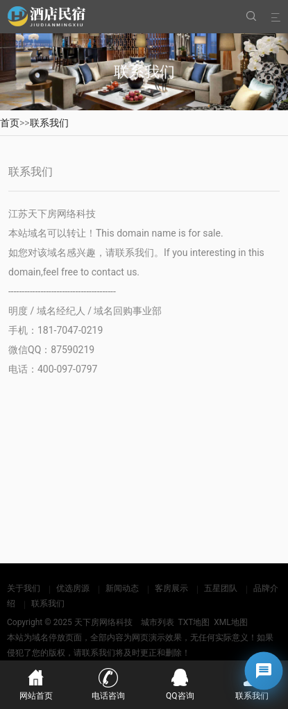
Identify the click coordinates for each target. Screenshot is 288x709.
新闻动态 (122, 588)
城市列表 (157, 622)
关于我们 (23, 588)
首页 (9, 122)
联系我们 (49, 122)
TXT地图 (194, 622)
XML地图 (230, 622)
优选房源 (73, 588)
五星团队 (220, 588)
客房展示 (171, 588)
